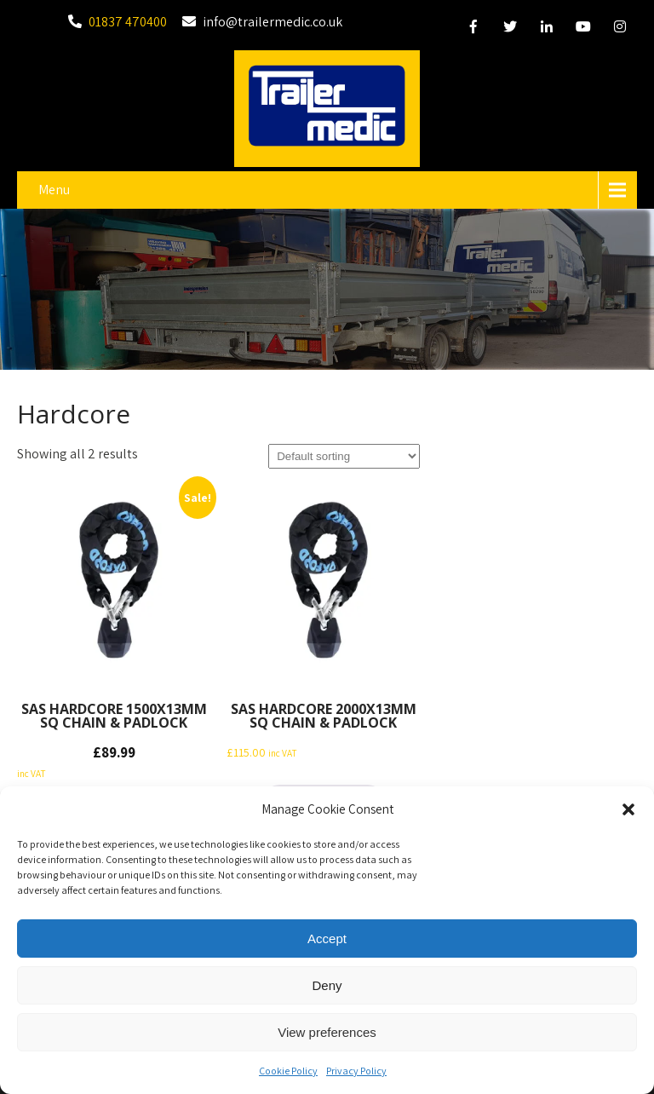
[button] (628, 811)
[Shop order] (344, 456)
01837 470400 (128, 22)
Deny (326, 987)
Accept (327, 940)
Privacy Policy (356, 1073)
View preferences (327, 1034)
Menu (54, 190)
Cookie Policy (288, 1073)
